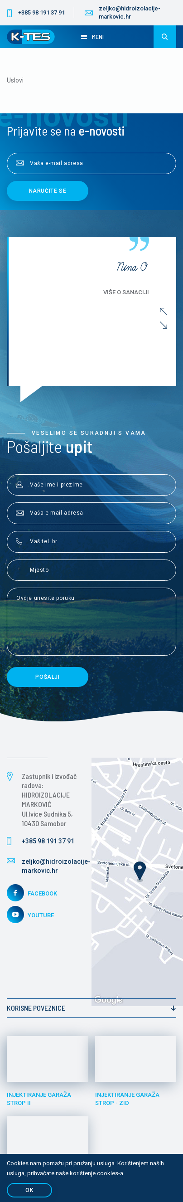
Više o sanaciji (126, 292)
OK (29, 1190)
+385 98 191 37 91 (41, 12)
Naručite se (48, 191)
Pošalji (47, 677)
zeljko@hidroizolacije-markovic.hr (129, 12)
